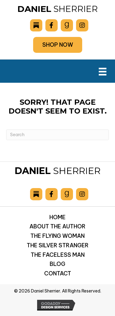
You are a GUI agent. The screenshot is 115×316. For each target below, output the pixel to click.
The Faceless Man (58, 254)
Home (57, 217)
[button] (57, 45)
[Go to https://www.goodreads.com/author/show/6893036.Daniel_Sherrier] (67, 25)
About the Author (57, 226)
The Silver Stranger (58, 245)
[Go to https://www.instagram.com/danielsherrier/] (82, 25)
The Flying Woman (57, 235)
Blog (57, 263)
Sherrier (57, 9)
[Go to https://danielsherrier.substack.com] (36, 25)
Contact (57, 273)
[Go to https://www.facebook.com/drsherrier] (51, 25)
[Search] (57, 134)
